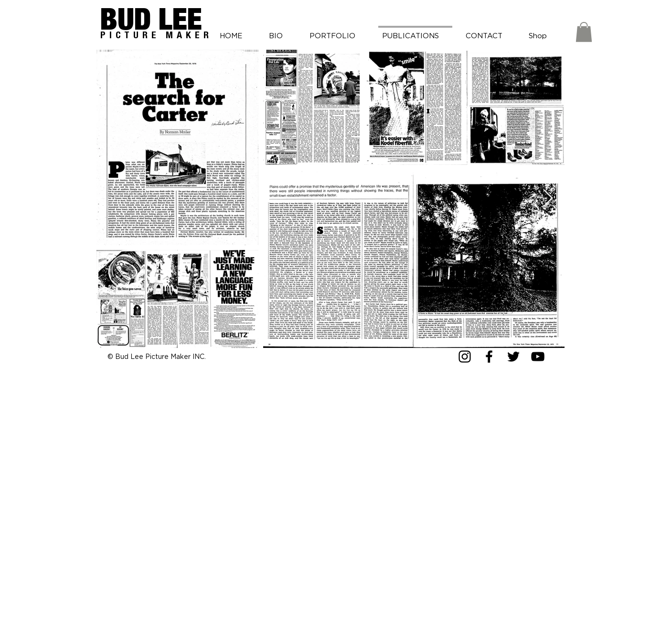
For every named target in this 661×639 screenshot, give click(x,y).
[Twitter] (513, 356)
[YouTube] (538, 356)
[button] (584, 32)
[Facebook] (489, 356)
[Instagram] (465, 356)
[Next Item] (548, 198)
